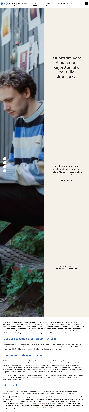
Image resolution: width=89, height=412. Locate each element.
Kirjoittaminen (24, 3)
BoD (71, 266)
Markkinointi (63, 3)
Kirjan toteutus (36, 4)
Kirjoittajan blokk (9, 397)
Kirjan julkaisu (49, 4)
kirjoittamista (11, 375)
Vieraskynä (73, 268)
